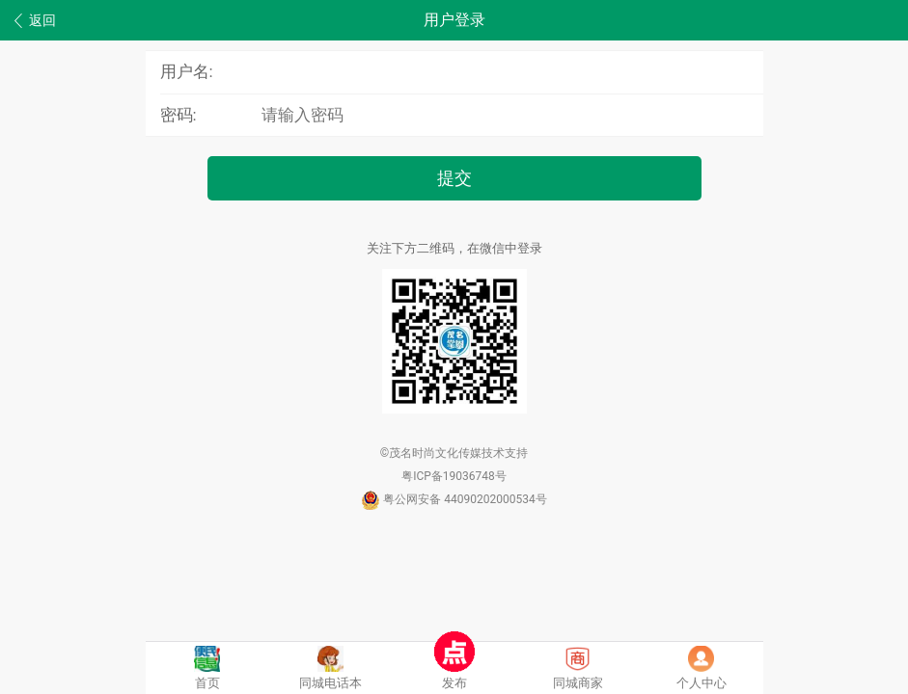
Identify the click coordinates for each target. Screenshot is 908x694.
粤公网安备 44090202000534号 (453, 499)
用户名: (186, 71)
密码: (178, 114)
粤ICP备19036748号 (454, 476)
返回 (35, 20)
